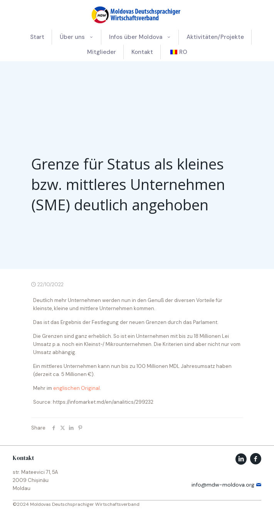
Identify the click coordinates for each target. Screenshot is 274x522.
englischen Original (76, 388)
